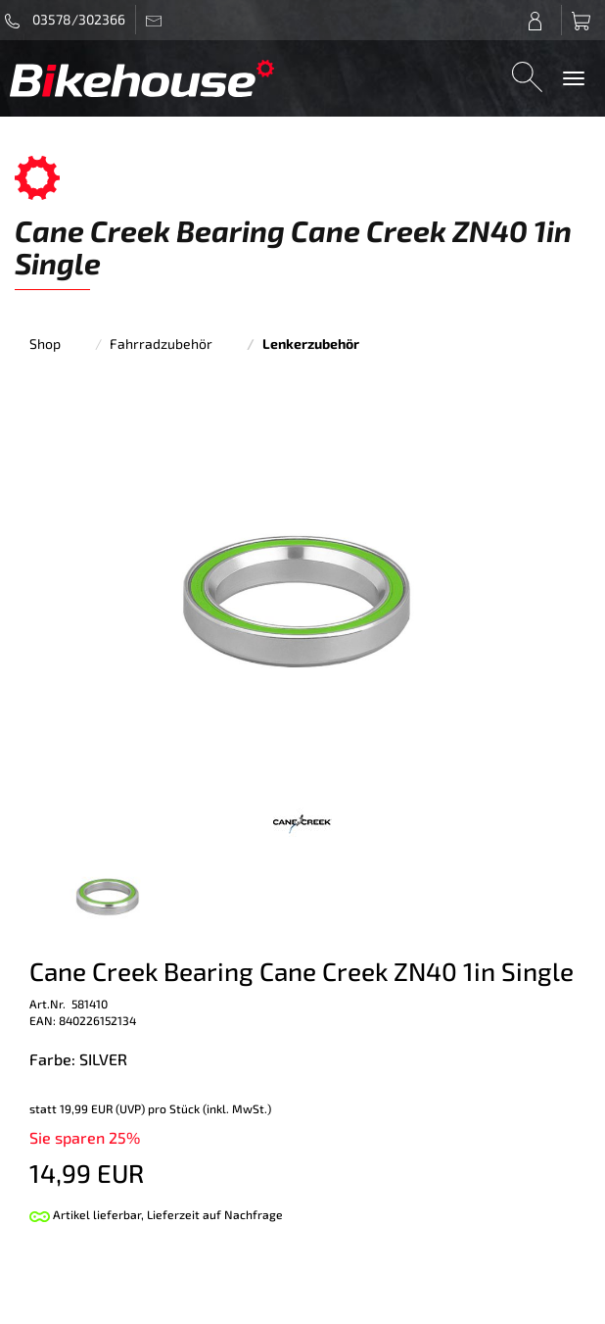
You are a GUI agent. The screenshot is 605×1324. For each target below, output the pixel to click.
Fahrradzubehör (161, 343)
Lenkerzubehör (310, 343)
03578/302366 (65, 19)
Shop (45, 343)
